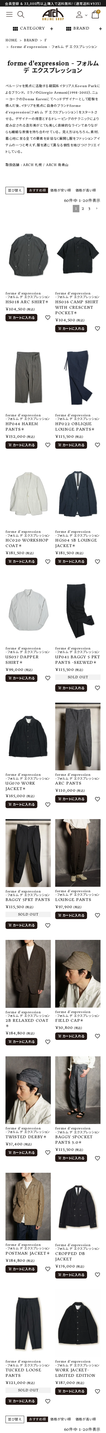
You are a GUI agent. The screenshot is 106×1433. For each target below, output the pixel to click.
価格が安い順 (60, 190)
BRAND (77, 28)
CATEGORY (28, 28)
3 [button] (89, 208)
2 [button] (83, 208)
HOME (11, 40)
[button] (97, 209)
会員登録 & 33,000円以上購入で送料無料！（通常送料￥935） (53, 3)
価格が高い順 (86, 190)
